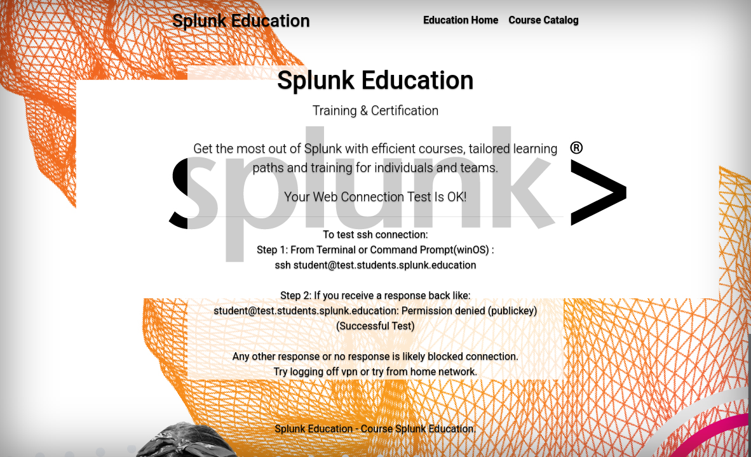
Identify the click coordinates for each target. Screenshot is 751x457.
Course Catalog (543, 20)
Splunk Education (434, 429)
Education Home (460, 20)
